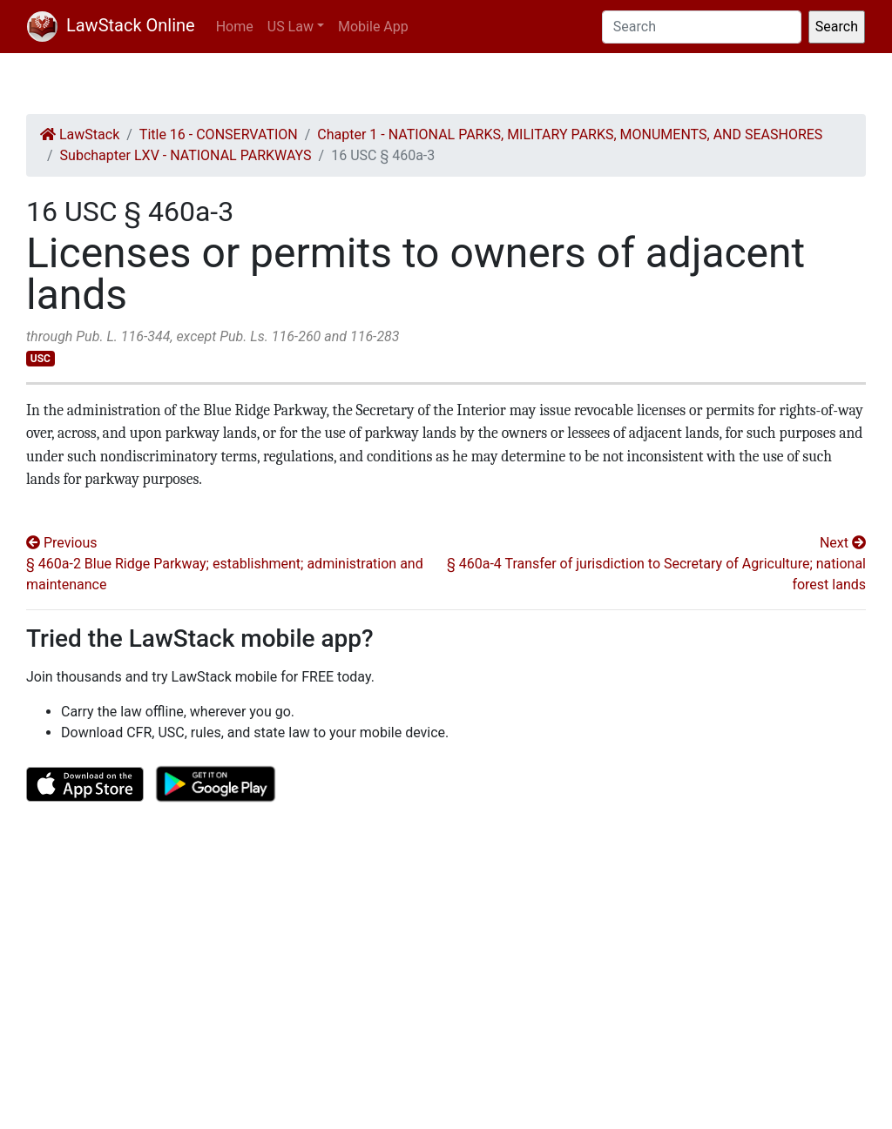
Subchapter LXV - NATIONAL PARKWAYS (186, 155)
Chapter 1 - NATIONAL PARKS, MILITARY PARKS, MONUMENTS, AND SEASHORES (569, 134)
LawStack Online (111, 25)
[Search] (701, 27)
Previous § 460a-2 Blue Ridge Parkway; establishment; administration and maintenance (224, 563)
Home (234, 26)
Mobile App (373, 26)
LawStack (79, 134)
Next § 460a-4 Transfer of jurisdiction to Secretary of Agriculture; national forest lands (656, 563)
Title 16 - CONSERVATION (218, 134)
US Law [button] (290, 26)
